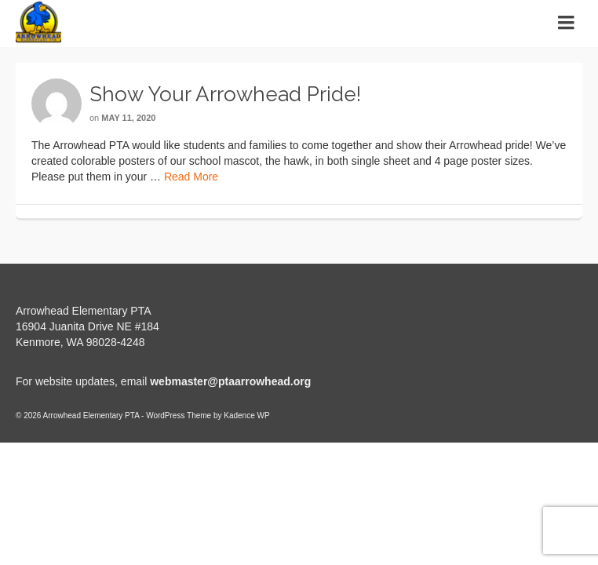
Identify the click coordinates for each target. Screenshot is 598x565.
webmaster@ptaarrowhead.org (230, 381)
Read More (191, 176)
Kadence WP (246, 415)
